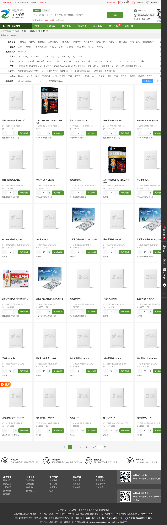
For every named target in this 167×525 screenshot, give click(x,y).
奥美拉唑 (60, 20)
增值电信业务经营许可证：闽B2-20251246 (137, 514)
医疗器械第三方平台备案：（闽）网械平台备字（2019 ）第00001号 (74, 518)
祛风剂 (33, 31)
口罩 (52, 20)
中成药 (25, 31)
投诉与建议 (104, 510)
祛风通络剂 (43, 31)
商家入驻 (7, 484)
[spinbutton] (10, 133)
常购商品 (139, 2)
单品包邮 (113, 26)
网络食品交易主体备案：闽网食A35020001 (31, 518)
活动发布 (30, 491)
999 (46, 20)
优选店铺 (128, 26)
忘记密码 (7, 487)
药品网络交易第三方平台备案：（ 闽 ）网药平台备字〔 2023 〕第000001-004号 (44, 514)
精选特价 (82, 26)
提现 (51, 491)
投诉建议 (99, 487)
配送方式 (76, 480)
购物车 (124, 2)
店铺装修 (30, 484)
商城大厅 (50, 26)
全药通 (16, 31)
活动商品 (7, 491)
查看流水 (53, 487)
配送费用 (76, 484)
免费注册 (43, 2)
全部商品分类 (13, 26)
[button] (5, 133)
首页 (37, 26)
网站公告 (153, 2)
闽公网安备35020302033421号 (138, 518)
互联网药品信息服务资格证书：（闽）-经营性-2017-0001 (97, 514)
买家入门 (7, 480)
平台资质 (82, 510)
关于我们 (62, 510)
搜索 (115, 15)
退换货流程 (100, 484)
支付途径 (53, 480)
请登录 (33, 2)
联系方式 (93, 510)
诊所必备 (97, 26)
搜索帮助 (7, 494)
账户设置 (53, 484)
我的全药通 (110, 2)
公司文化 (72, 510)
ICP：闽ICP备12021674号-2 (112, 518)
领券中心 (66, 26)
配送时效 (76, 487)
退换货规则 (100, 480)
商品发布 (30, 487)
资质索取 (30, 480)
